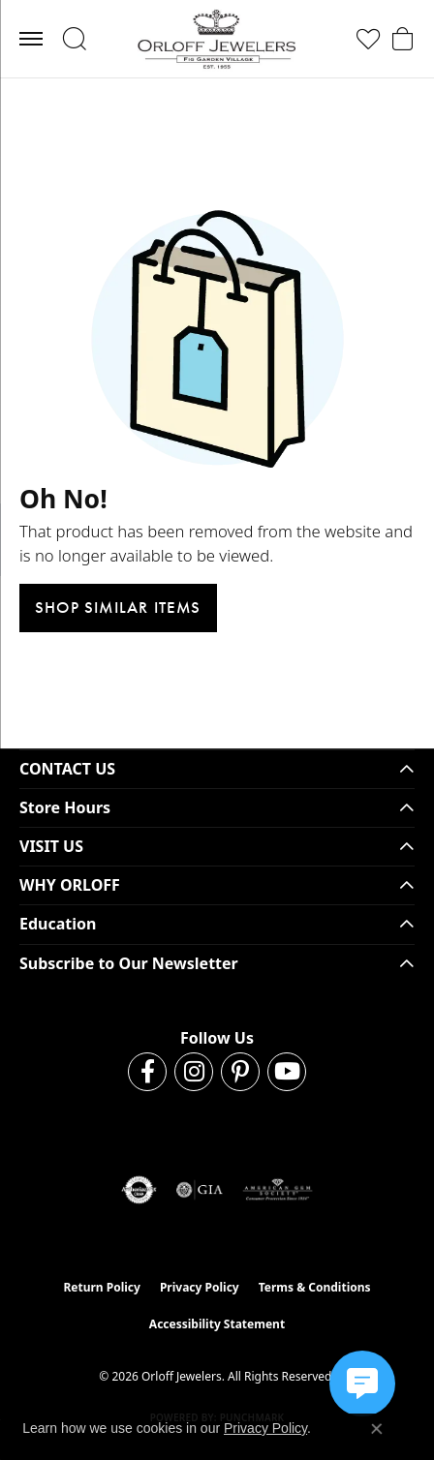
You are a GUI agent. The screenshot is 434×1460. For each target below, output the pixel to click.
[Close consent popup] (377, 1429)
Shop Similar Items (118, 607)
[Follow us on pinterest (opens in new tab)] (240, 1071)
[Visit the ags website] (278, 1189)
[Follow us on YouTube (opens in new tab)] (286, 1071)
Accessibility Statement (217, 1324)
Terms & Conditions (315, 1287)
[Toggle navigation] (31, 39)
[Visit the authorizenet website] (139, 1189)
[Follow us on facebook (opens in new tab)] (147, 1071)
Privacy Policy (199, 1287)
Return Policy (101, 1287)
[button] (74, 38)
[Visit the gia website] (199, 1189)
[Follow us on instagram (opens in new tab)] (193, 1071)
